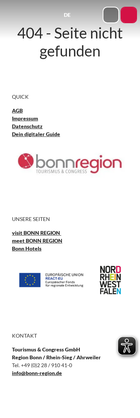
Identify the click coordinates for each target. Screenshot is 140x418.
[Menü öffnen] (95, 15)
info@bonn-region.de (37, 373)
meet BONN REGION (37, 240)
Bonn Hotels (26, 248)
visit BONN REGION (36, 233)
